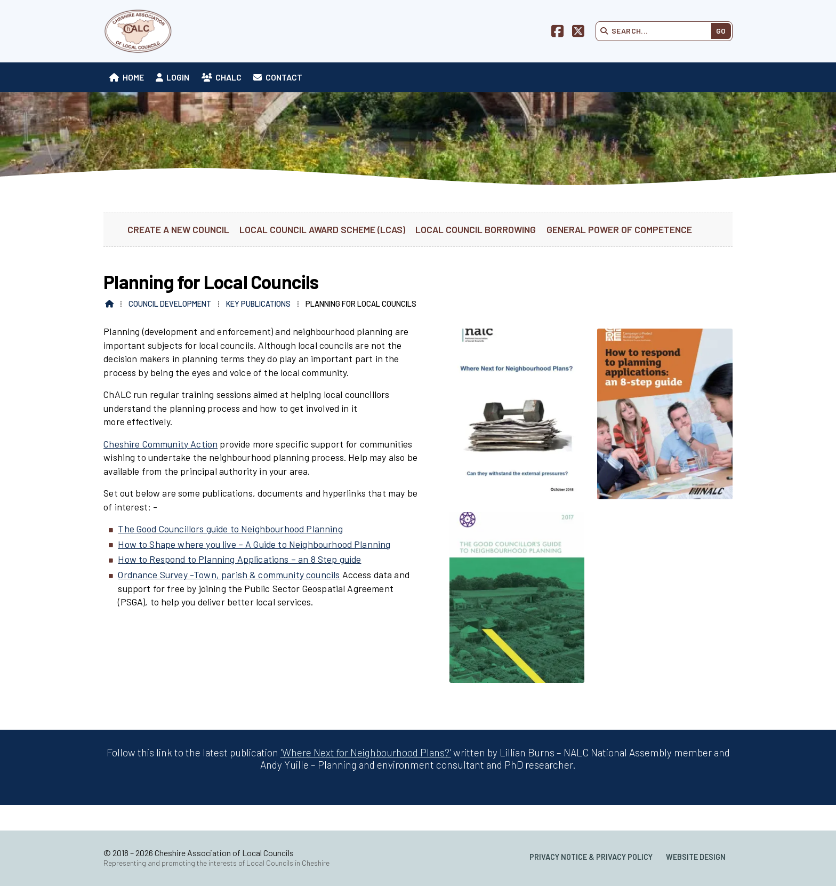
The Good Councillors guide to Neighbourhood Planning (230, 528)
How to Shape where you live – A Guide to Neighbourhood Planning (254, 544)
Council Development (169, 303)
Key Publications (258, 303)
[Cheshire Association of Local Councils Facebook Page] (557, 33)
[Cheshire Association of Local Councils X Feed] (578, 33)
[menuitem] (126, 77)
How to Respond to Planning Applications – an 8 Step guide (239, 559)
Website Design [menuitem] (696, 856)
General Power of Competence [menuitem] (619, 229)
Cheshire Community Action (160, 444)
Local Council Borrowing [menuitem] (475, 229)
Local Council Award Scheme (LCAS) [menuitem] (322, 229)
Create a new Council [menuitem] (178, 229)
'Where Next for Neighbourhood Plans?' (365, 752)
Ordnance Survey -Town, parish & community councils (229, 574)
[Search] (657, 31)
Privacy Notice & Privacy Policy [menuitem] (591, 856)
